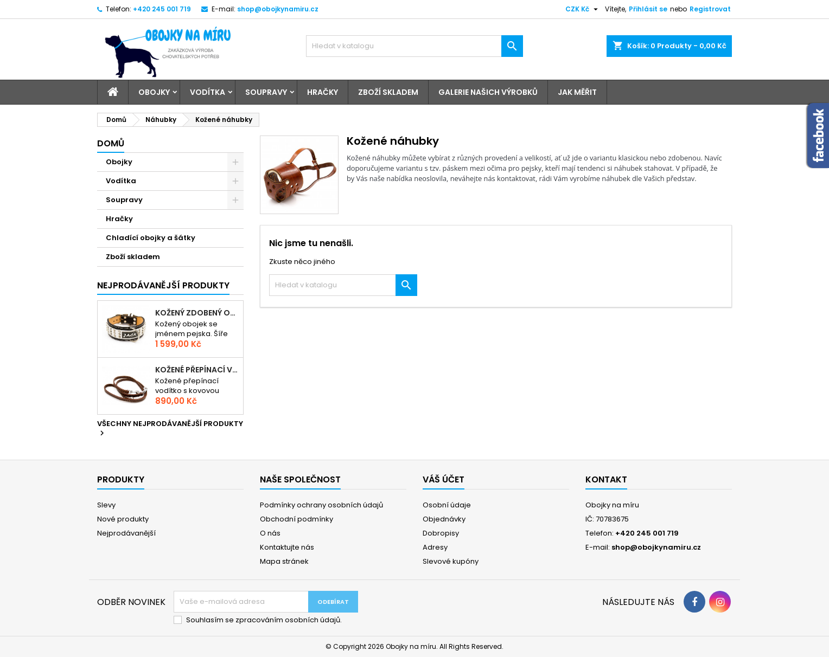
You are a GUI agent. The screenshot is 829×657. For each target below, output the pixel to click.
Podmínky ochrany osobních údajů (321, 505)
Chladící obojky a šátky (150, 238)
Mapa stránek (284, 561)
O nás (270, 533)
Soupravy (266, 92)
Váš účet (443, 479)
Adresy (435, 547)
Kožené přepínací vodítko (197, 369)
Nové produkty (123, 519)
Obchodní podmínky (296, 519)
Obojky (154, 92)
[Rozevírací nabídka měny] (583, 9)
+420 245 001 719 (162, 9)
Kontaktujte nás (287, 547)
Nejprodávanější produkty (163, 285)
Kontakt (606, 479)
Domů (110, 143)
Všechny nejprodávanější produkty (170, 428)
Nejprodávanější (126, 533)
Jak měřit (577, 92)
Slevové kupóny (451, 561)
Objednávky (444, 519)
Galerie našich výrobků (488, 92)
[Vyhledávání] (414, 46)
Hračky (322, 92)
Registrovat (710, 9)
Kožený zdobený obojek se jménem (197, 312)
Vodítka (207, 92)
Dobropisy (441, 533)
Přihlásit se (648, 9)
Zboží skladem (388, 92)
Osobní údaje (447, 505)
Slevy (106, 505)
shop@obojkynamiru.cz (277, 9)
